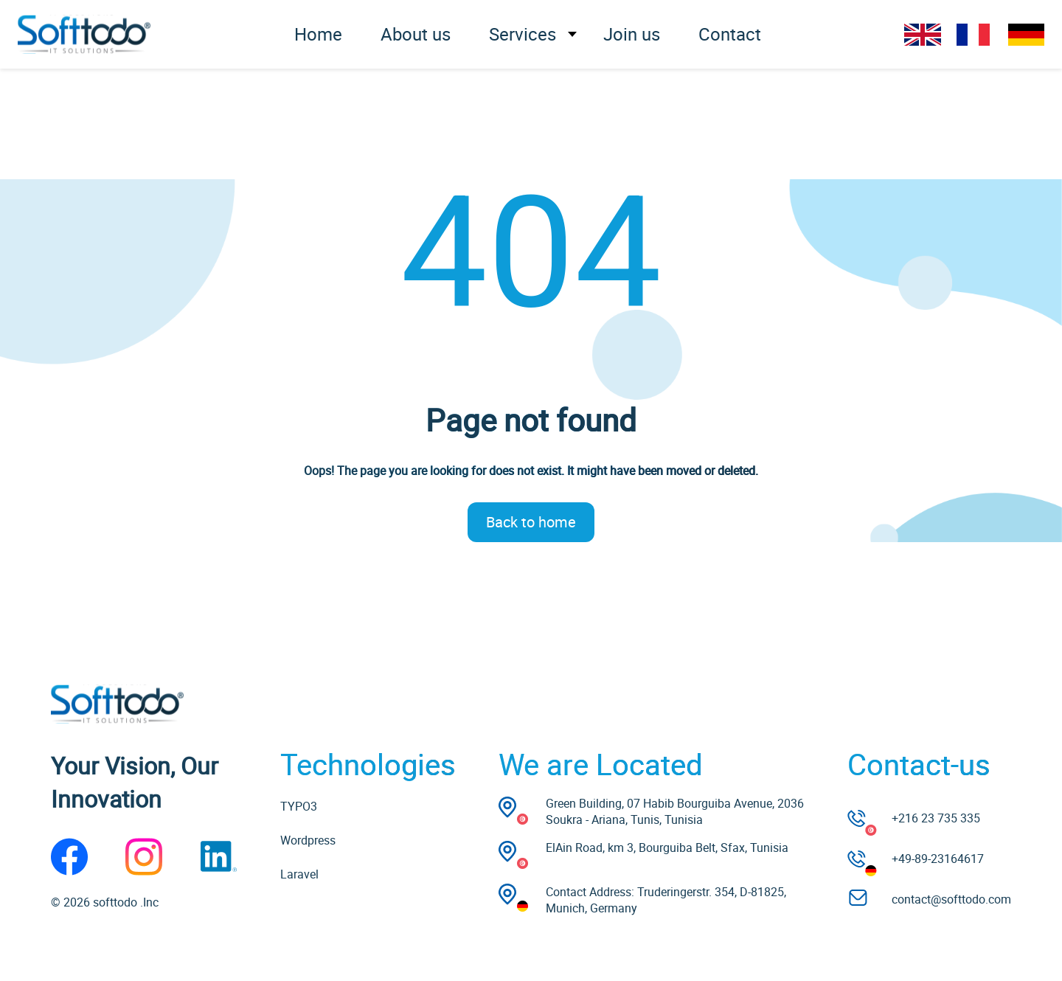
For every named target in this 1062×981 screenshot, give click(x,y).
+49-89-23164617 (938, 858)
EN (922, 35)
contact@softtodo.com (951, 899)
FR (974, 35)
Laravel (299, 874)
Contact (729, 34)
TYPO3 (298, 806)
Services (522, 34)
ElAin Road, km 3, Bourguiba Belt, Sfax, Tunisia (667, 847)
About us (416, 34)
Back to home (531, 522)
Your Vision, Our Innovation (134, 781)
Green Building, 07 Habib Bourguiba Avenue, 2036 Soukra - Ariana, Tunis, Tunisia (675, 811)
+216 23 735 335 (936, 818)
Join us (631, 34)
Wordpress (308, 840)
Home (318, 34)
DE (1025, 35)
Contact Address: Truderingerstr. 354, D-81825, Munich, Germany (666, 900)
